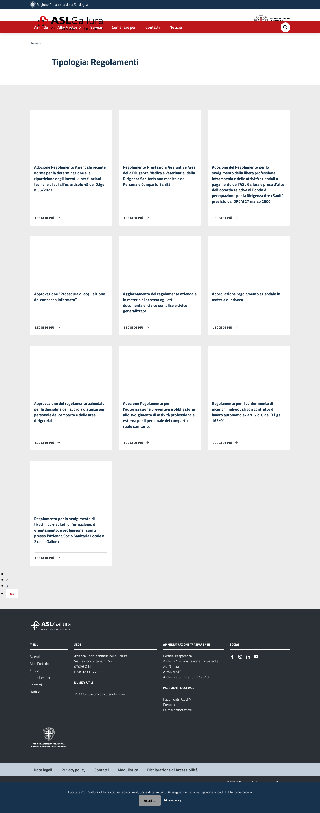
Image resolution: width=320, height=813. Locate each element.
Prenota (169, 728)
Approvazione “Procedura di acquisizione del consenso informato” (69, 314)
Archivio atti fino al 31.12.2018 (186, 700)
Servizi (96, 41)
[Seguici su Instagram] (240, 680)
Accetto (149, 800)
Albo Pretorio (69, 41)
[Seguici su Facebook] (232, 680)
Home (34, 57)
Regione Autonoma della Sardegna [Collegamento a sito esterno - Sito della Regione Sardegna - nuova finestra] (62, 4)
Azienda (41, 41)
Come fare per (124, 41)
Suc (12, 617)
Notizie (175, 41)
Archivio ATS (172, 695)
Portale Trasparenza (177, 679)
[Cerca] (285, 41)
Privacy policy (172, 800)
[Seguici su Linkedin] (248, 680)
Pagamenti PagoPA (177, 722)
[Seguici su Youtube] (256, 680)
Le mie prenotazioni (177, 733)
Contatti (152, 41)
